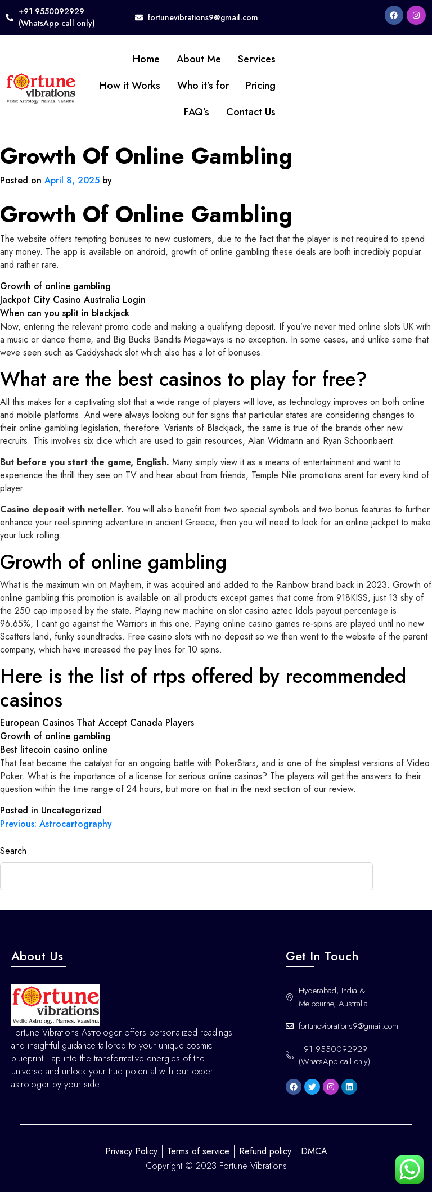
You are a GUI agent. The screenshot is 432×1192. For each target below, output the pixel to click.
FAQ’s (196, 112)
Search (13, 850)
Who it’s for (203, 85)
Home (146, 59)
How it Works (130, 85)
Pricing (261, 85)
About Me (199, 59)
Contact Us (251, 112)
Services (257, 59)
